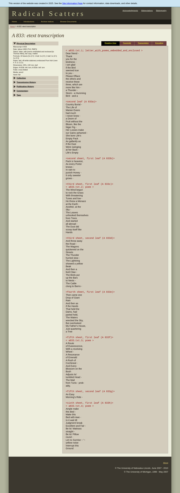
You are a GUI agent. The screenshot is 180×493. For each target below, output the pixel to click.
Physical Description (26, 43)
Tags (19, 95)
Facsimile (127, 43)
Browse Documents (68, 22)
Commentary (22, 91)
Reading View (110, 43)
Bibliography (161, 10)
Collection (21, 78)
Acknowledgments (130, 10)
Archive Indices (47, 22)
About (165, 463)
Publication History (25, 86)
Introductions (29, 22)
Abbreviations (147, 10)
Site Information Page (72, 3)
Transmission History (26, 82)
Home (14, 22)
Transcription (143, 43)
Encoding (159, 43)
